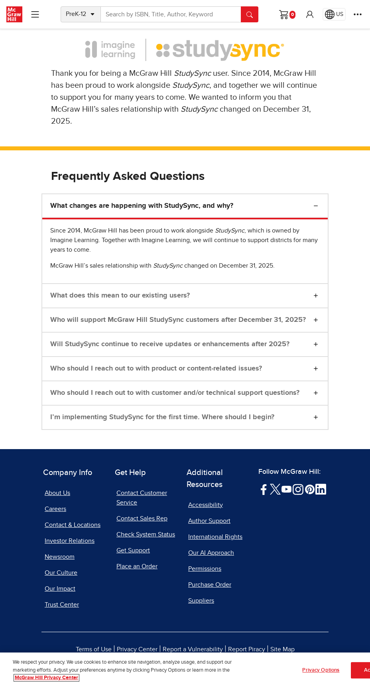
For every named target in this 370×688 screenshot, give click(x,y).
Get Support (133, 550)
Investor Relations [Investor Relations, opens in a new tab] (69, 541)
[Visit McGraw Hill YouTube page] (286, 489)
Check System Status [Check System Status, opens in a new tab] (145, 534)
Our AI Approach (211, 553)
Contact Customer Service (141, 498)
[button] (309, 14)
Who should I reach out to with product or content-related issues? (156, 368)
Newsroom (60, 557)
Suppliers (201, 600)
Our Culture (61, 573)
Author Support (209, 521)
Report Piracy (246, 649)
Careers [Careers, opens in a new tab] (55, 509)
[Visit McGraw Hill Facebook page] (263, 489)
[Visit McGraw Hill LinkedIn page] (320, 489)
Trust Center (62, 604)
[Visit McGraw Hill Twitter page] (275, 489)
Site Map (282, 649)
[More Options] (357, 14)
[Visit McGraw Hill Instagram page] (298, 489)
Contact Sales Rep (141, 518)
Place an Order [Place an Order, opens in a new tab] (136, 566)
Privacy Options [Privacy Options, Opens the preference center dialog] (320, 670)
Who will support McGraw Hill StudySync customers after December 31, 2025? (178, 319)
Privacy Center (137, 649)
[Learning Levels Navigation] (35, 14)
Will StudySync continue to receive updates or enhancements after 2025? (169, 344)
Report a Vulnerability (193, 649)
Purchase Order (209, 585)
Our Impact (60, 588)
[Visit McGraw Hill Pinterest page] (309, 489)
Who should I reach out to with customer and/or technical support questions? (174, 392)
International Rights (215, 537)
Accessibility (205, 505)
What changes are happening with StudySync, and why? (141, 205)
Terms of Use (94, 649)
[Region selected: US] (334, 14)
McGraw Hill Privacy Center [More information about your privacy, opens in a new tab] (46, 678)
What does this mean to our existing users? (120, 295)
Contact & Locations (72, 525)
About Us (57, 493)
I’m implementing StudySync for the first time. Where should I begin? (162, 417)
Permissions (204, 569)
